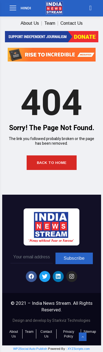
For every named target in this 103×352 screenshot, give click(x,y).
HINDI (26, 8)
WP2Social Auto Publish (30, 348)
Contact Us (71, 23)
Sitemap (89, 332)
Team (49, 23)
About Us (30, 23)
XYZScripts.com (79, 348)
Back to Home (51, 163)
